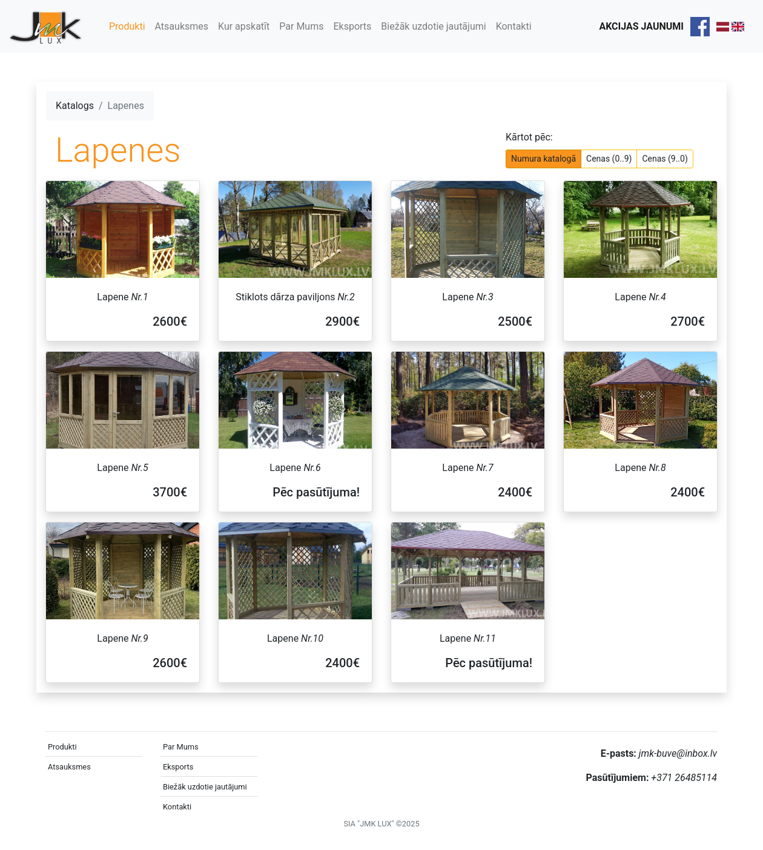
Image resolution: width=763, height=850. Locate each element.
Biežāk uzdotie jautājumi (433, 26)
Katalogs (75, 105)
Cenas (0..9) (609, 158)
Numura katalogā (543, 158)
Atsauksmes (181, 26)
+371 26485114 (684, 777)
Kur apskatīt (243, 26)
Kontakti (514, 26)
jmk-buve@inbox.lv (678, 753)
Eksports (352, 26)
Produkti (127, 26)
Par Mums (301, 26)
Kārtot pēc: (529, 137)
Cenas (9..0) (664, 158)
